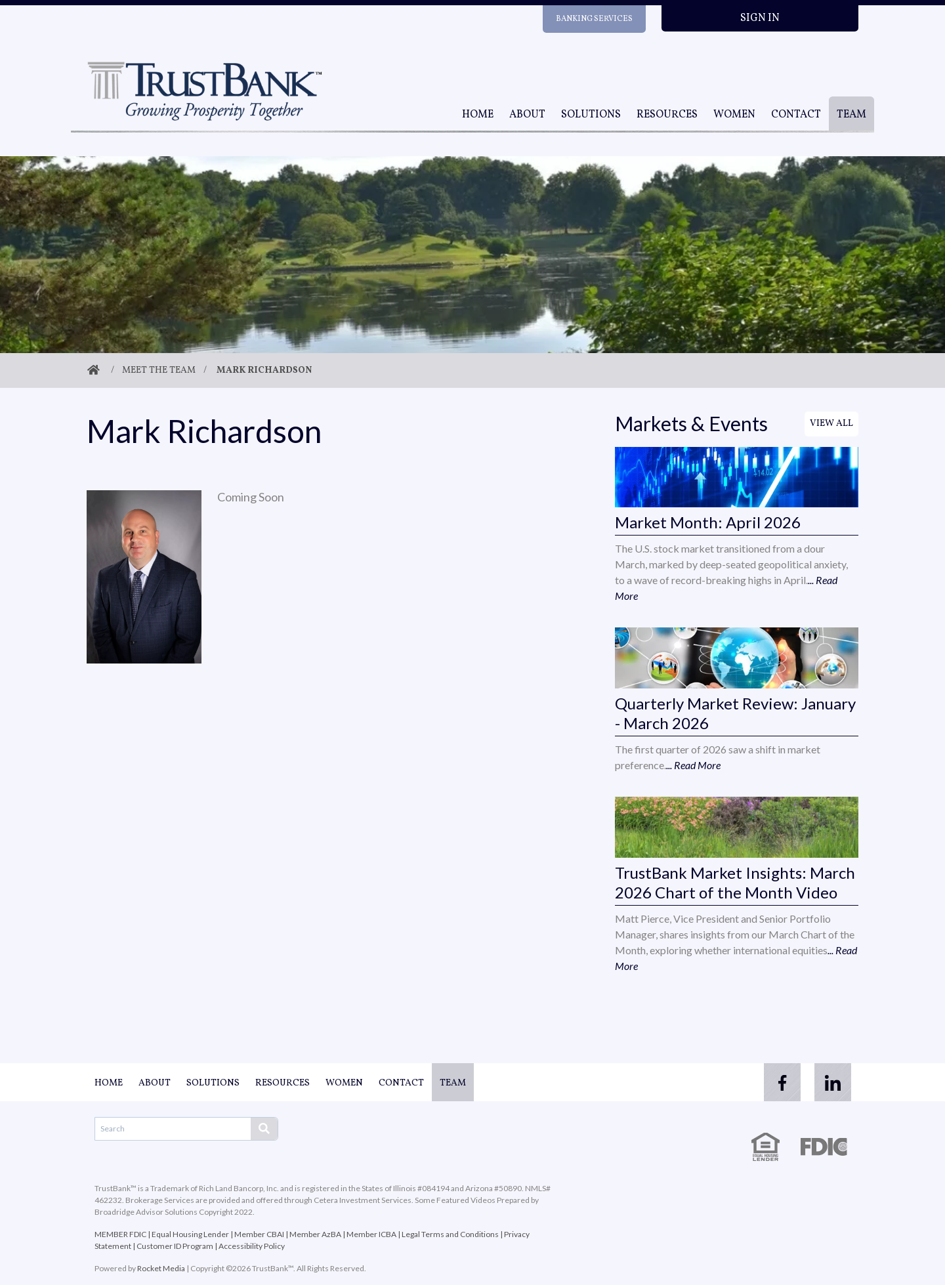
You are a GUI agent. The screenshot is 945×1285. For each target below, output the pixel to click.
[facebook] (779, 1082)
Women (734, 115)
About (527, 115)
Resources (667, 115)
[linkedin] (832, 1082)
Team (851, 115)
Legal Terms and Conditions (450, 1234)
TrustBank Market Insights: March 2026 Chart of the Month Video (735, 882)
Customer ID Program (174, 1246)
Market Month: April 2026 (708, 522)
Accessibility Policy (252, 1246)
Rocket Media (161, 1268)
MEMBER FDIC (120, 1234)
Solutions (591, 115)
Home (478, 115)
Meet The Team (159, 370)
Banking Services (594, 19)
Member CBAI (259, 1234)
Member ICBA (371, 1234)
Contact (796, 115)
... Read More (693, 765)
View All (831, 423)
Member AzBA (315, 1234)
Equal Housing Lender (190, 1234)
